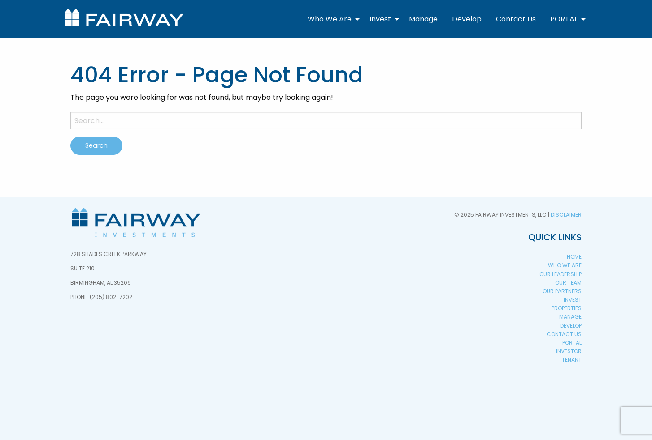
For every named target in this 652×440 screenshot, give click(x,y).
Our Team (568, 282)
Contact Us (516, 19)
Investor (569, 351)
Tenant (572, 359)
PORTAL (564, 19)
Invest (380, 19)
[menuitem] (331, 18)
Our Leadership (560, 274)
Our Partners (562, 291)
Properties (567, 308)
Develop (467, 19)
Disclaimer (566, 214)
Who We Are (330, 19)
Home (574, 257)
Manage (423, 19)
